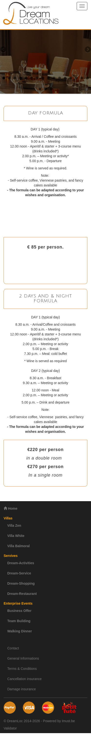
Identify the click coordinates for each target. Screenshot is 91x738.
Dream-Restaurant (22, 594)
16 (87, 78)
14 (76, 78)
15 (82, 78)
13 (70, 78)
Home (10, 508)
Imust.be (68, 721)
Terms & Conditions (22, 669)
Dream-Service (19, 573)
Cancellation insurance (24, 679)
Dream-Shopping (21, 583)
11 (59, 78)
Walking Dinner (19, 631)
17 (40, 89)
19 (51, 89)
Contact (13, 648)
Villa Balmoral (18, 546)
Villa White (16, 536)
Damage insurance (21, 689)
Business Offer (19, 611)
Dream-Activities (20, 563)
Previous (3, 50)
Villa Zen (14, 525)
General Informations (23, 658)
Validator (10, 728)
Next (87, 50)
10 (54, 78)
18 (45, 89)
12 (65, 78)
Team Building (18, 621)
